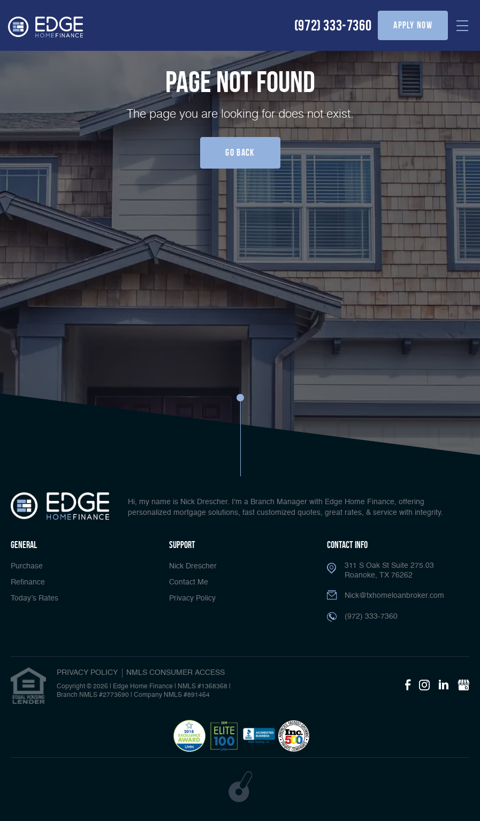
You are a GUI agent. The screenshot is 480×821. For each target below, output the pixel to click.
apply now (412, 25)
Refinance (28, 582)
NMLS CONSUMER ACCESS (175, 672)
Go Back (239, 152)
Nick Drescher (193, 566)
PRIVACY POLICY (87, 672)
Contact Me (188, 582)
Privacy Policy (192, 598)
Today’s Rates (34, 598)
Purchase (27, 566)
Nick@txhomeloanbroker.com (394, 595)
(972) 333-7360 (332, 25)
